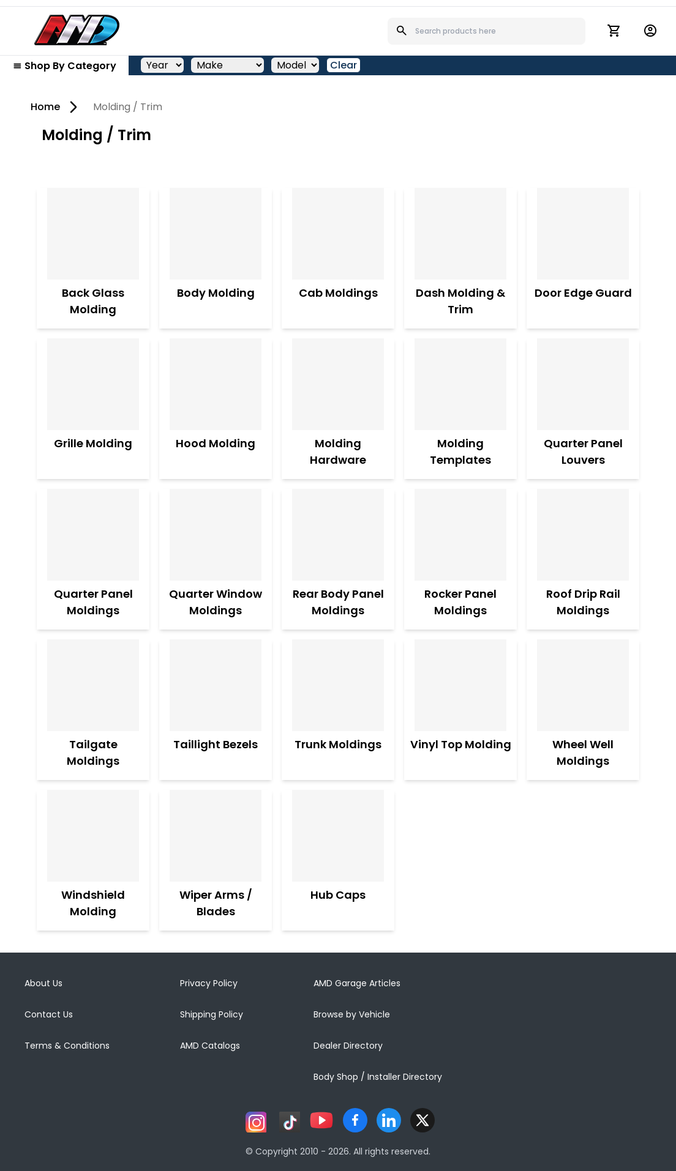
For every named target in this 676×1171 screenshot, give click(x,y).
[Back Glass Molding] (93, 234)
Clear (343, 65)
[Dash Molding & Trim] (460, 234)
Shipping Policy (211, 1014)
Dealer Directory (348, 1045)
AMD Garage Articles (357, 983)
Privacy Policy (209, 983)
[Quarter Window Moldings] (215, 535)
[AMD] (77, 30)
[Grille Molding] (93, 384)
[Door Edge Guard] (583, 234)
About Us (43, 983)
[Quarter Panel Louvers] (583, 384)
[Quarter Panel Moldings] (93, 535)
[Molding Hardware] (338, 384)
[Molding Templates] (460, 384)
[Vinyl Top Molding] (460, 685)
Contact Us (48, 1014)
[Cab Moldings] (338, 234)
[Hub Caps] (338, 836)
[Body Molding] (215, 234)
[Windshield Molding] (93, 836)
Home (45, 107)
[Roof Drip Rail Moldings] (583, 535)
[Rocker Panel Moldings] (460, 535)
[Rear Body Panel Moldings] (338, 535)
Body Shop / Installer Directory (378, 1077)
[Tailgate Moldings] (93, 685)
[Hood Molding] (215, 384)
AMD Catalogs (210, 1045)
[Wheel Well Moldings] (583, 685)
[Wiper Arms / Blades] (215, 836)
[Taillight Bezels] (215, 685)
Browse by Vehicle (352, 1014)
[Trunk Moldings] (338, 685)
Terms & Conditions (67, 1045)
